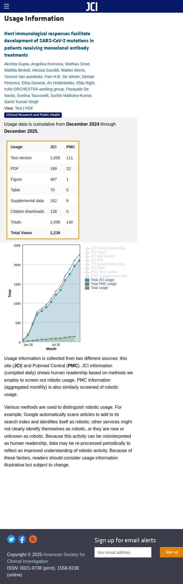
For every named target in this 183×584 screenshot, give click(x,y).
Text (18, 108)
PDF (29, 108)
